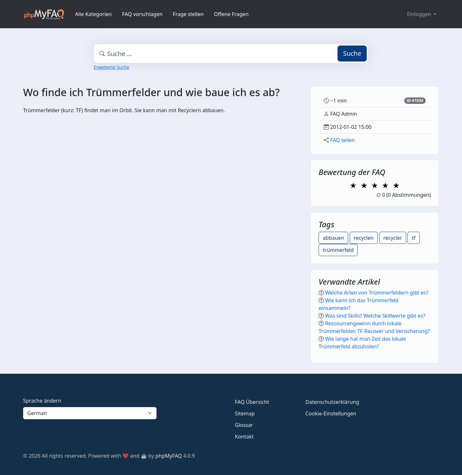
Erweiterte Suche (111, 67)
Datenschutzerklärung (332, 401)
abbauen (333, 237)
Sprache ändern (42, 400)
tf (413, 237)
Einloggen (419, 14)
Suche (352, 53)
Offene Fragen (231, 14)
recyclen (364, 237)
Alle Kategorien (93, 14)
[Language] (90, 413)
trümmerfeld (338, 250)
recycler (392, 237)
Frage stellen (188, 14)
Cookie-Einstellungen (330, 413)
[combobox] (231, 53)
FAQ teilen (342, 140)
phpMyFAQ (168, 455)
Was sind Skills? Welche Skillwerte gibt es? (375, 315)
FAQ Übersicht (252, 401)
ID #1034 (414, 100)
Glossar (244, 425)
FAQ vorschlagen (142, 14)
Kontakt (244, 436)
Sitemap (245, 413)
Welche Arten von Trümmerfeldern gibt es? (376, 292)
